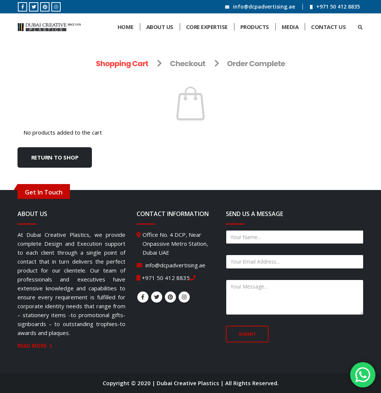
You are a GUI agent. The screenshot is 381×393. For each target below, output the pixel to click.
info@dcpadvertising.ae (264, 6)
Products (254, 26)
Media (290, 26)
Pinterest (170, 297)
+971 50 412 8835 (338, 6)
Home (126, 26)
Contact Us (328, 26)
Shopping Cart (122, 63)
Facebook (142, 297)
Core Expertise (207, 26)
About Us (159, 26)
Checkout (187, 63)
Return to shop (55, 157)
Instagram (184, 297)
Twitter (156, 297)
